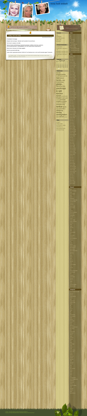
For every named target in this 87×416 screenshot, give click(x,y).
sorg (71, 365)
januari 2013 (72, 128)
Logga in (58, 122)
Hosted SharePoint (30, 412)
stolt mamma (72, 368)
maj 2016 (72, 68)
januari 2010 (72, 183)
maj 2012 (72, 140)
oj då (71, 348)
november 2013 (73, 112)
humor (71, 322)
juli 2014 (71, 100)
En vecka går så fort (61, 38)
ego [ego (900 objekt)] (58, 78)
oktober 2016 (72, 66)
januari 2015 (72, 91)
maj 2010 (72, 177)
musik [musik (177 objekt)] (66, 98)
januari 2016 (72, 74)
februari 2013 (72, 126)
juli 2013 (71, 119)
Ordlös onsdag (73, 45)
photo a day (72, 351)
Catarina (71, 203)
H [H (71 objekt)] (62, 84)
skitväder (71, 359)
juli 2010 (71, 174)
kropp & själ (72, 331)
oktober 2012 (72, 132)
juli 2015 (71, 82)
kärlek (71, 336)
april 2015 (72, 86)
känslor (71, 334)
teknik (71, 373)
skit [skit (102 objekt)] (62, 101)
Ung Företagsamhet (74, 379)
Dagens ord (72, 300)
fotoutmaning (72, 314)
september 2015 (73, 79)
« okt (59, 68)
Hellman (71, 222)
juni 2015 (72, 83)
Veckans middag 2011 (75, 50)
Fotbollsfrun (72, 215)
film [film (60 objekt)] (61, 80)
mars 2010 (72, 180)
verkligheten (15, 56)
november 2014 (73, 94)
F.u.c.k (71, 308)
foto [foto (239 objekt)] (63, 80)
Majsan (71, 244)
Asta (71, 195)
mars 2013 (72, 125)
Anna (71, 192)
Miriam (71, 256)
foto (70, 313)
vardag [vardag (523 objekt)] (59, 112)
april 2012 (72, 142)
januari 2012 (72, 146)
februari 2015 (72, 89)
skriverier (72, 362)
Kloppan (71, 239)
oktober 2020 (72, 56)
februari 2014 (72, 108)
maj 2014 (72, 103)
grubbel (71, 319)
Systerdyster (72, 276)
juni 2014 (72, 102)
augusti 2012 (72, 135)
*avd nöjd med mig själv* (74, 291)
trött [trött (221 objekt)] (63, 108)
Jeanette (71, 227)
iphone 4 (71, 325)
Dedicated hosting (23, 412)
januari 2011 (72, 165)
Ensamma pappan (73, 212)
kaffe (32, 55)
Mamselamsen (73, 247)
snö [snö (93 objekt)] (60, 103)
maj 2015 (72, 85)
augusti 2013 (72, 117)
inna (51, 37)
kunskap (71, 333)
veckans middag (73, 385)
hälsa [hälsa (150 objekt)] (63, 86)
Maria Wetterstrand (73, 250)
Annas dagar (72, 193)
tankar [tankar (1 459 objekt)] (59, 106)
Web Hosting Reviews (61, 128)
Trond (71, 282)
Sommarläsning (74, 44)
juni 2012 (72, 139)
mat (70, 340)
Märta (71, 262)
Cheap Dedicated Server (14, 412)
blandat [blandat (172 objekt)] (58, 73)
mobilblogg (72, 343)
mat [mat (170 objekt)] (63, 98)
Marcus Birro (72, 249)
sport (71, 366)
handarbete (72, 320)
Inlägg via (60, 123)
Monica (71, 259)
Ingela (71, 226)
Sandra (71, 267)
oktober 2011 (72, 151)
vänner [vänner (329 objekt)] (61, 117)
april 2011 (72, 160)
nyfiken (71, 346)
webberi (71, 389)
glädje (71, 317)
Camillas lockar (73, 201)
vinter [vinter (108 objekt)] (57, 116)
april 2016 (72, 69)
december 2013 (73, 111)
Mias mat (72, 253)
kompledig (35, 55)
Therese (71, 279)
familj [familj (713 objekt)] (58, 80)
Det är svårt (59, 39)
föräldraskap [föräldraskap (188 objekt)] (60, 82)
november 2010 (73, 168)
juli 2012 (71, 137)
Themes (71, 278)
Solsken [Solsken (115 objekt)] (64, 103)
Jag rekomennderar (73, 326)
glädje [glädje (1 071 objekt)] (59, 84)
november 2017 (73, 63)
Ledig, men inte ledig (14, 35)
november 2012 (73, 131)
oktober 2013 (72, 114)
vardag (71, 383)
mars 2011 (72, 162)
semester (72, 356)
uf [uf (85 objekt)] (65, 108)
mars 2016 (72, 71)
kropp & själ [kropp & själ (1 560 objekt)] (61, 89)
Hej (57, 35)
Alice (71, 189)
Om (70, 35)
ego (26, 55)
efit (70, 305)
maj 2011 (72, 158)
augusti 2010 (72, 172)
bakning (71, 293)
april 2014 (72, 105)
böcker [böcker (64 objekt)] (64, 76)
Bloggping (72, 198)
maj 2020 (72, 60)
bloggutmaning (73, 296)
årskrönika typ (72, 393)
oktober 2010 (72, 169)
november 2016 (73, 65)
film (70, 311)
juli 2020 (71, 57)
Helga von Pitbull (73, 221)
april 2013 (72, 123)
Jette (71, 230)
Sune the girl (72, 272)
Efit (70, 36)
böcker (71, 297)
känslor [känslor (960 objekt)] (59, 93)
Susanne (71, 275)
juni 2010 (72, 175)
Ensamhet (59, 41)
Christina (71, 204)
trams (71, 374)
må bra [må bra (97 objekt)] (57, 99)
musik (71, 345)
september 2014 (73, 97)
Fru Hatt (71, 216)
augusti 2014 (72, 99)
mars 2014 (72, 106)
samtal (71, 354)
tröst (71, 376)
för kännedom (72, 316)
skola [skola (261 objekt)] (65, 101)
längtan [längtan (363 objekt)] (59, 98)
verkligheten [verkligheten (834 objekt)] (61, 114)
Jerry (71, 229)
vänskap (71, 388)
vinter (71, 386)
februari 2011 (72, 163)
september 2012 (73, 134)
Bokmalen (72, 42)
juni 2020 (72, 59)
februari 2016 (72, 72)
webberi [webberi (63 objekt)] (65, 116)
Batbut (71, 196)
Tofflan (58, 46)
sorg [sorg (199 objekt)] (63, 104)
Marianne (72, 252)
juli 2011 (71, 155)
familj (71, 310)
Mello (71, 342)
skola (71, 360)
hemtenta (29, 55)
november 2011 (73, 149)
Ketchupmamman (73, 238)
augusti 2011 (72, 154)
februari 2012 (72, 145)
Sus (71, 273)
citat (71, 299)
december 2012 (73, 129)
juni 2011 (72, 157)
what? (71, 391)
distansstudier (22, 55)
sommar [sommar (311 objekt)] (59, 104)
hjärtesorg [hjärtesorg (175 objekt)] (59, 86)
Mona (71, 258)
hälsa (71, 323)
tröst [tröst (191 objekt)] (60, 108)
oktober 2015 (72, 77)
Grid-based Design (60, 129)
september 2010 (73, 171)
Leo (70, 241)
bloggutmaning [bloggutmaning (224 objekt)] (61, 74)
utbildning (10, 56)
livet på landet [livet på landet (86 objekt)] (64, 96)
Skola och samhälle (73, 270)
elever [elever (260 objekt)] (62, 78)
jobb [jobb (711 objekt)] (58, 88)
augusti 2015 (72, 80)
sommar (71, 363)
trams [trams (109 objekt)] (57, 108)
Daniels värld (72, 206)
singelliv (71, 357)
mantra (71, 339)
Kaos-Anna (72, 235)
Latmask (71, 337)
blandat (71, 294)
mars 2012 (72, 143)
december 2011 (73, 148)
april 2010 (72, 178)
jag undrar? (72, 328)
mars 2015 (72, 88)
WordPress (25, 411)
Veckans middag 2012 (75, 48)
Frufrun (71, 218)
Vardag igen (59, 36)
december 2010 (73, 166)
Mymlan (71, 261)
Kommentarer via (61, 125)
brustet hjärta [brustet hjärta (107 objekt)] (59, 76)
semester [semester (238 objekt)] (63, 99)
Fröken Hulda (72, 219)
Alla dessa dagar (73, 190)
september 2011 (73, 152)
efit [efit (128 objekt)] (66, 76)
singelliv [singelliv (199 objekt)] (58, 101)
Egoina (71, 210)
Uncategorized (73, 377)
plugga (38, 55)
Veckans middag (73, 47)
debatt (71, 303)
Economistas (72, 207)
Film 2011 (73, 39)
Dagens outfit (72, 302)
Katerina (71, 236)
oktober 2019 (72, 62)
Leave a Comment (22, 56)
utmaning (72, 382)
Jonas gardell (72, 232)
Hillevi (71, 224)
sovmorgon (42, 55)
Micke (71, 255)
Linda (71, 242)
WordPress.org (60, 126)
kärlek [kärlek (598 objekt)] (58, 96)
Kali (70, 233)
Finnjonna (72, 213)
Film (71, 38)
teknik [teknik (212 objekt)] (64, 107)
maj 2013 (72, 122)
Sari (71, 269)
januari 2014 (72, 109)
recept (71, 353)
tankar (48, 55)
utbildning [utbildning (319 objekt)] (59, 110)
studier (15, 55)
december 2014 (73, 92)
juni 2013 (72, 120)
